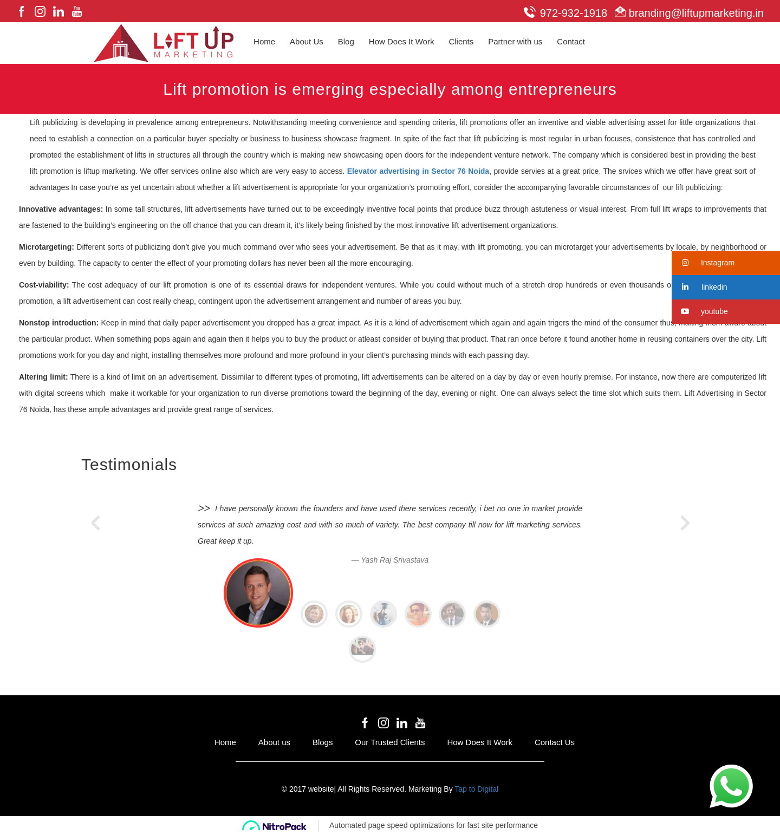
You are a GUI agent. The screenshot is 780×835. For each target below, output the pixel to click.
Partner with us (515, 41)
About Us (306, 41)
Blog (346, 41)
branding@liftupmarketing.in (686, 13)
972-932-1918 (566, 13)
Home (264, 41)
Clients (460, 41)
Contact (571, 41)
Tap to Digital (476, 789)
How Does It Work (401, 41)
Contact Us (555, 742)
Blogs (323, 742)
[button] (726, 263)
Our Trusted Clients (390, 742)
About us (274, 742)
